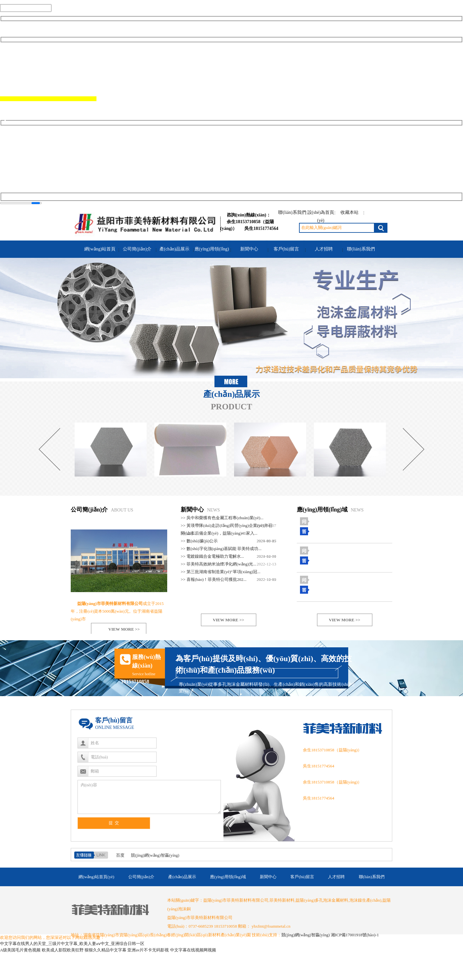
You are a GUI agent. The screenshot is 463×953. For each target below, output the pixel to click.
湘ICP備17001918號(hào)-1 (355, 934)
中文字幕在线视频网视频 (193, 950)
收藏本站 (349, 212)
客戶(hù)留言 (286, 249)
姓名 (95, 742)
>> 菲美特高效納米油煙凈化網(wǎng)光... (218, 564)
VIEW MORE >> (124, 629)
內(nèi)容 (89, 785)
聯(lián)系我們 (292, 212)
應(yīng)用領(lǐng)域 (212, 258)
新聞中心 (249, 249)
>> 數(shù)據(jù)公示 (199, 540)
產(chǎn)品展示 (174, 249)
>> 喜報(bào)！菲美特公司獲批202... (214, 579)
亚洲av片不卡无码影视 (148, 950)
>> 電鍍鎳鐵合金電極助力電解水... (212, 556)
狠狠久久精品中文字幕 (105, 950)
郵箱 (95, 771)
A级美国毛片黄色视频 (20, 950)
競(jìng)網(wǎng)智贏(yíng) (155, 855)
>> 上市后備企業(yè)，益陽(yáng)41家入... (219, 533)
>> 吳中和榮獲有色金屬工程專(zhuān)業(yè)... (222, 517)
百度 (120, 855)
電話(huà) (99, 757)
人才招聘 (324, 249)
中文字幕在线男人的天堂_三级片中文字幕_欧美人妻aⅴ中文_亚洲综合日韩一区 (72, 943)
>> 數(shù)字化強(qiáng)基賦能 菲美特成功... (221, 548)
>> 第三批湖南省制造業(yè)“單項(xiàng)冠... (220, 571)
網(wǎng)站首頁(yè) (99, 258)
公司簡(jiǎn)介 (137, 249)
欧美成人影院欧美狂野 (63, 950)
